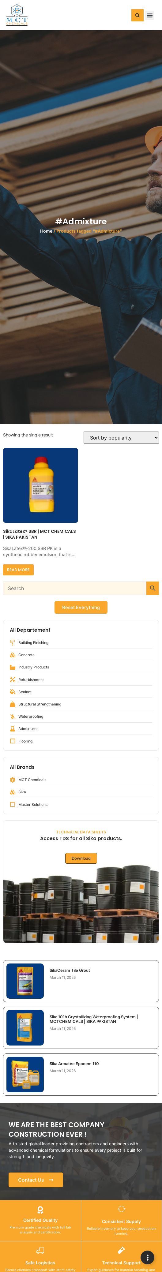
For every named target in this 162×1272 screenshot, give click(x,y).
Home (46, 231)
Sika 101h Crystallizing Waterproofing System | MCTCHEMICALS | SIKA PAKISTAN (94, 1018)
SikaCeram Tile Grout (70, 970)
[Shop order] (121, 438)
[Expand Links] (147, 1257)
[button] (137, 15)
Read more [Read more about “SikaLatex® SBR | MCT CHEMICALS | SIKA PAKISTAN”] (18, 570)
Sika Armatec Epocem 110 (74, 1063)
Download (81, 858)
